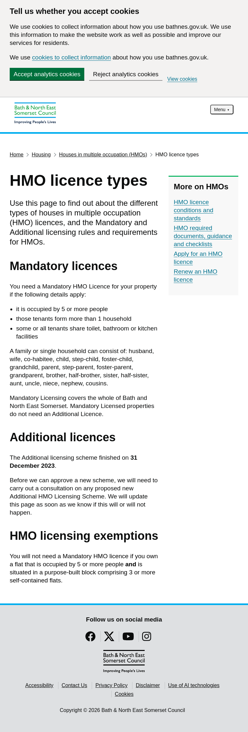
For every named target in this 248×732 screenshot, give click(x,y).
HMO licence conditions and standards (193, 210)
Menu (219, 109)
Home (17, 154)
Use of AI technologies (194, 685)
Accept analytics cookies (47, 74)
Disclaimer (148, 685)
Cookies (124, 694)
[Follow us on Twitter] (109, 638)
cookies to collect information (71, 57)
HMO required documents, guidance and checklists (203, 236)
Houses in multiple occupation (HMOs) (103, 154)
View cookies (182, 79)
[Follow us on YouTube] (128, 638)
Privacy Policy (111, 685)
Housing (41, 154)
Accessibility (39, 685)
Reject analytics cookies (126, 74)
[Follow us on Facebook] (90, 638)
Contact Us (74, 685)
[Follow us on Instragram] (146, 638)
